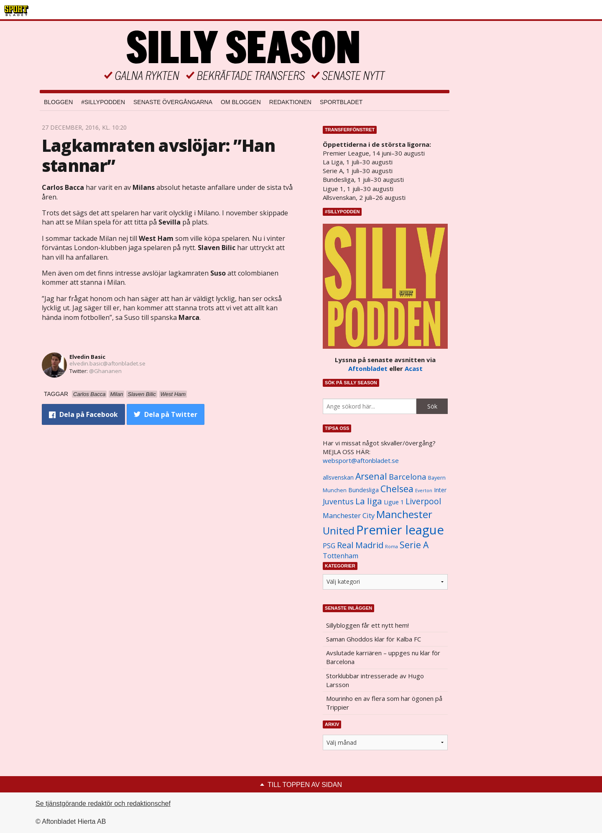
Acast (414, 368)
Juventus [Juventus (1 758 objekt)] (338, 501)
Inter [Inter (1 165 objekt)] (440, 490)
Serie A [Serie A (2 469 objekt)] (414, 545)
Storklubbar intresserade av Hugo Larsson (375, 680)
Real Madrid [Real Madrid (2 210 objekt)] (360, 545)
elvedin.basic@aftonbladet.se (107, 363)
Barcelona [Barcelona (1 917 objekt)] (407, 476)
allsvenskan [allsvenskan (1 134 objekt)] (338, 477)
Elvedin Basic (87, 356)
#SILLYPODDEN (103, 102)
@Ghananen (105, 371)
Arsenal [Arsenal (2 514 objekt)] (371, 476)
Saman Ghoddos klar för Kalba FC (373, 639)
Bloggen (58, 102)
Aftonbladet (368, 368)
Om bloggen (241, 102)
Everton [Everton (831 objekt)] (423, 490)
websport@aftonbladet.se (361, 460)
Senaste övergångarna (172, 102)
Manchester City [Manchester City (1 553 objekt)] (349, 515)
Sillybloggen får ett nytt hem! (367, 625)
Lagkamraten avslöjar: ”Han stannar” (158, 155)
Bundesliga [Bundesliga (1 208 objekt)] (363, 490)
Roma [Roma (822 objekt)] (391, 546)
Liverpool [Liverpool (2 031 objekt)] (423, 501)
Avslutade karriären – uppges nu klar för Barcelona (383, 657)
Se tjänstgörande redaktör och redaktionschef (103, 803)
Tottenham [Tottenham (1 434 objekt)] (340, 555)
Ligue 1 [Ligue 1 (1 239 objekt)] (394, 502)
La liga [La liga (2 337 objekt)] (368, 501)
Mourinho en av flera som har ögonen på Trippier (384, 702)
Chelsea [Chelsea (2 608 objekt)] (396, 489)
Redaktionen (290, 102)
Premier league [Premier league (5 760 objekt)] (400, 529)
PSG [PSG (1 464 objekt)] (329, 545)
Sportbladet (341, 102)
